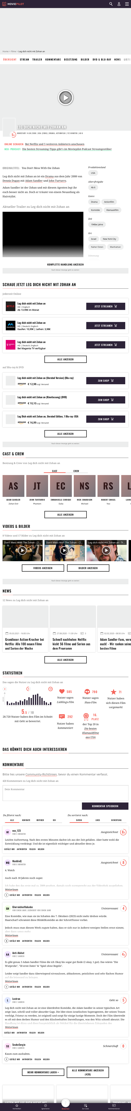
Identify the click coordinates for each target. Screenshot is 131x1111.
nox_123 (16, 830)
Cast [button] (54, 471)
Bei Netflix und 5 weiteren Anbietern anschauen (54, 144)
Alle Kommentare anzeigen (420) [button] (88, 1091)
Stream (24, 59)
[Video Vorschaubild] (23, 551)
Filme (13, 51)
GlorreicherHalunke (22, 907)
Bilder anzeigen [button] (88, 568)
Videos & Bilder (16, 526)
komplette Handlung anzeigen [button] (65, 264)
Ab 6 (93, 187)
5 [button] (6, 940)
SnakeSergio (18, 1044)
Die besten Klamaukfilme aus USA (90, 733)
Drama (94, 201)
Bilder (85, 59)
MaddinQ (16, 861)
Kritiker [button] (40, 820)
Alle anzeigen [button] (65, 359)
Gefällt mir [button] (9, 849)
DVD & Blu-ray (102, 59)
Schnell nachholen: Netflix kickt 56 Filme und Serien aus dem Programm (71, 643)
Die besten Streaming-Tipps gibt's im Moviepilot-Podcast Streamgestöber (67, 149)
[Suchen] (111, 4)
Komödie (95, 210)
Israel (93, 238)
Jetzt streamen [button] (106, 306)
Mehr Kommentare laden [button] (43, 1091)
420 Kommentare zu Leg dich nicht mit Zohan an (31, 780)
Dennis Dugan (11, 180)
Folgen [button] (32, 849)
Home (5, 51)
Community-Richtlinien (41, 774)
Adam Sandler (34, 180)
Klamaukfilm (112, 210)
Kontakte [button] (26, 820)
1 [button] (6, 895)
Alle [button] (12, 820)
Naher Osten (97, 246)
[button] (16, 1106)
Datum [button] (79, 820)
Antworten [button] (22, 849)
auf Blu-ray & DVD (13, 367)
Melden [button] (41, 849)
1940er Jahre (97, 224)
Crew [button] (76, 471)
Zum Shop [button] (106, 380)
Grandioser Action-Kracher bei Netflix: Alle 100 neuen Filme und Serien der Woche (24, 643)
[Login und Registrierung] (119, 4)
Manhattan (115, 246)
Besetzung (71, 59)
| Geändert (31, 910)
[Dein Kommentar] (65, 793)
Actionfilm (109, 201)
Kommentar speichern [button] (105, 806)
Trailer (37, 59)
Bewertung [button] (116, 820)
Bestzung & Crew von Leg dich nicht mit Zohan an (31, 463)
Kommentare (53, 59)
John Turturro (57, 180)
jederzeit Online (12, 293)
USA (93, 173)
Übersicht (10, 59)
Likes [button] (98, 820)
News (117, 59)
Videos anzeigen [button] (43, 568)
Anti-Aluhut (18, 952)
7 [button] (6, 1078)
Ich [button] (54, 820)
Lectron (16, 998)
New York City (109, 238)
